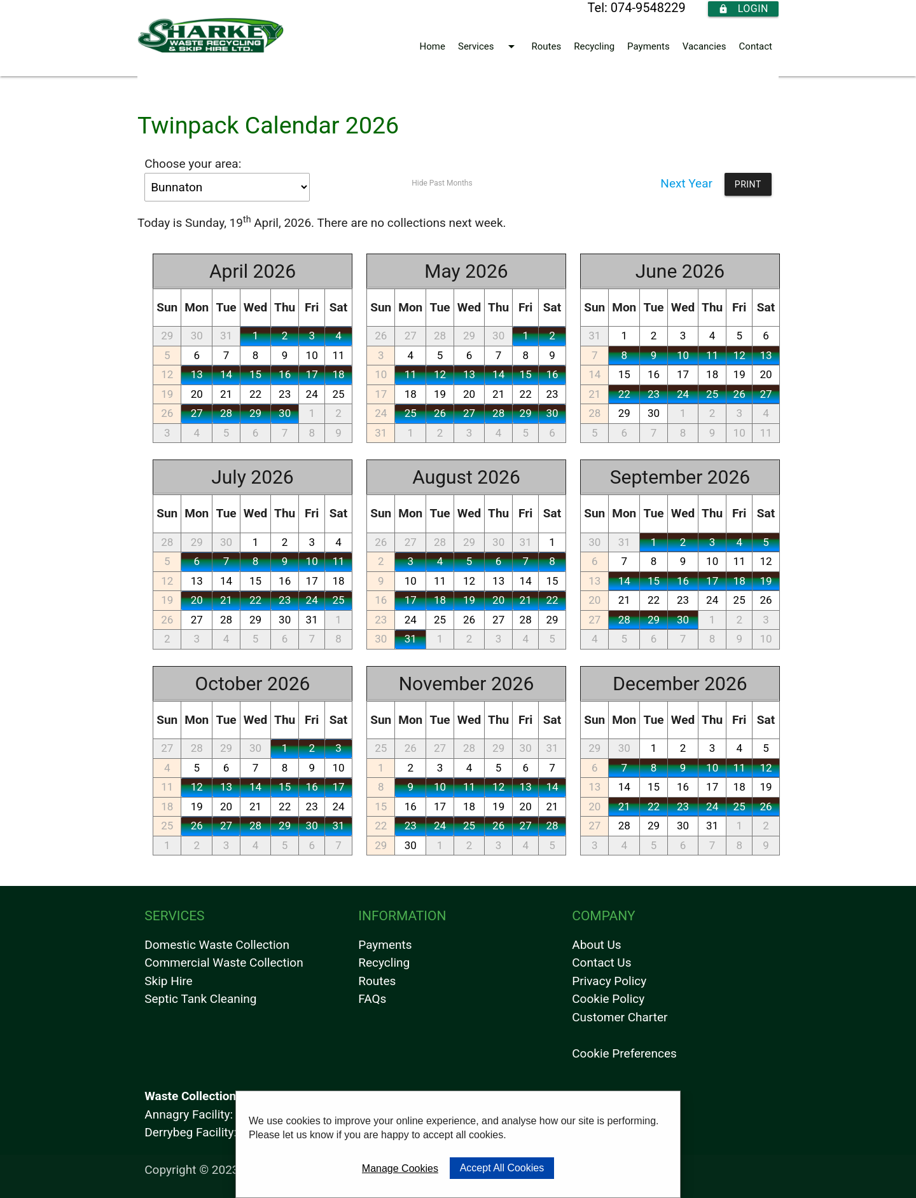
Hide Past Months (442, 183)
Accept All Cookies (502, 1167)
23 (285, 394)
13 (197, 374)
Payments (648, 46)
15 (255, 374)
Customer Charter (619, 1017)
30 (197, 335)
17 (312, 374)
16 (285, 374)
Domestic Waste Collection (216, 944)
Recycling (594, 46)
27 (197, 413)
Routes (547, 46)
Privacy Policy (609, 981)
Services (488, 46)
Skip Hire (168, 981)
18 (338, 374)
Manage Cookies (400, 1168)
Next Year (686, 183)
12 (167, 374)
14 (226, 374)
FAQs (372, 998)
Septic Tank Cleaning (200, 998)
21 (226, 394)
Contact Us (601, 962)
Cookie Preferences (624, 1053)
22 (255, 394)
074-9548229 (648, 7)
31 (226, 335)
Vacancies (704, 46)
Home (432, 46)
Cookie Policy (608, 998)
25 (338, 394)
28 (226, 413)
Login (743, 9)
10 (312, 355)
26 (167, 413)
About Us (596, 944)
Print (748, 184)
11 (338, 355)
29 (167, 335)
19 (167, 394)
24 (312, 394)
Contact (755, 46)
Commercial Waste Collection (223, 962)
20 (197, 394)
